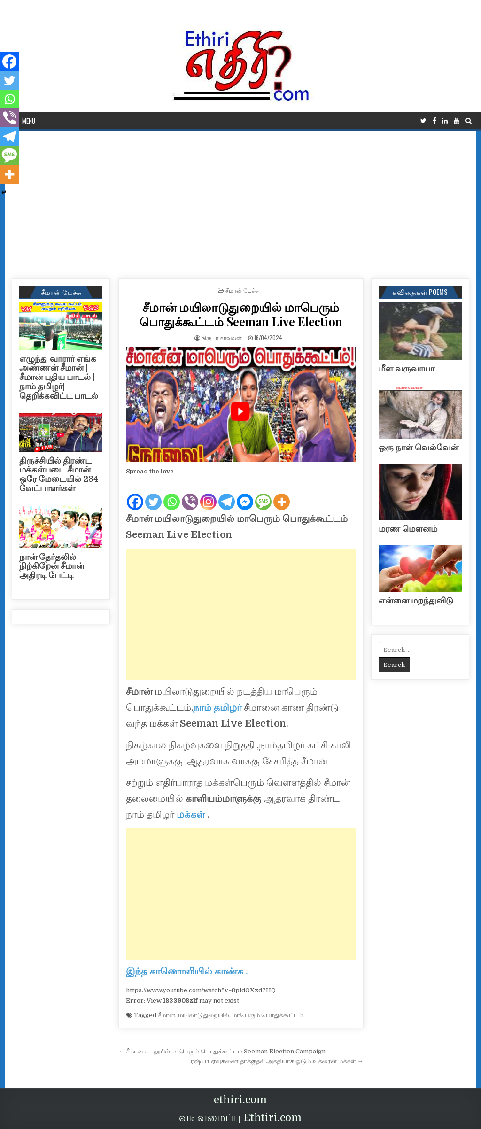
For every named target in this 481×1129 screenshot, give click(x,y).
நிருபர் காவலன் (222, 337)
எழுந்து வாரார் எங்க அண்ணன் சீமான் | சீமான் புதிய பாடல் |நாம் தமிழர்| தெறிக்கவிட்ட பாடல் (58, 377)
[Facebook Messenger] (245, 494)
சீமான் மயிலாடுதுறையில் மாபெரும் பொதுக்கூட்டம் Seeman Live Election (241, 314)
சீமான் (166, 1015)
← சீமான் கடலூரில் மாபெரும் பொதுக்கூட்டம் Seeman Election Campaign (222, 1051)
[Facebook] (135, 494)
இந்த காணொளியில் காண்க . (187, 971)
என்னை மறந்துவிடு (416, 600)
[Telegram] (226, 494)
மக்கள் (192, 814)
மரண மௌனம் (408, 529)
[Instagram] (208, 494)
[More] (281, 494)
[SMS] (263, 494)
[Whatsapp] (171, 494)
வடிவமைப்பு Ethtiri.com (240, 1117)
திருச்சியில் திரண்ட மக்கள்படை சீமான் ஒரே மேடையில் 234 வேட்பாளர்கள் (58, 474)
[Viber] (190, 494)
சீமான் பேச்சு (242, 290)
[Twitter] (153, 494)
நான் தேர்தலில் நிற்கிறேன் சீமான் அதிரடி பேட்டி (51, 566)
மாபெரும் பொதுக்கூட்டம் (267, 1015)
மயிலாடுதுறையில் (203, 1015)
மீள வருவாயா (406, 368)
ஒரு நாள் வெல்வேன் (418, 447)
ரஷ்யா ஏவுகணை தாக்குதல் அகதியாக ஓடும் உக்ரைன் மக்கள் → (277, 1061)
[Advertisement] (240, 201)
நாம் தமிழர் (217, 707)
